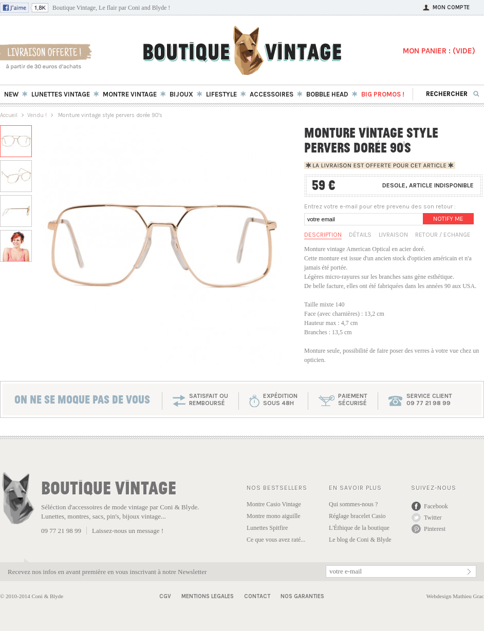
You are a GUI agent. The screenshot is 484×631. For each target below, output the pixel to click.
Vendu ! (37, 115)
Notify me (448, 218)
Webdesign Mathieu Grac (455, 596)
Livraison (393, 234)
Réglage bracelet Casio (357, 516)
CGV (165, 596)
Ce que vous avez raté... (276, 539)
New (11, 94)
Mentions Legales (207, 596)
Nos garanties (302, 596)
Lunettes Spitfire (267, 527)
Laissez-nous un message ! (127, 530)
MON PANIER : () (439, 50)
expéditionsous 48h (280, 399)
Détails (360, 234)
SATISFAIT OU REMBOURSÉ (208, 399)
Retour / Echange (443, 234)
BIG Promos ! (382, 94)
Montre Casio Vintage (274, 504)
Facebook (436, 506)
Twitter (432, 517)
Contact (257, 596)
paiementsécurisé (352, 399)
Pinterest (434, 528)
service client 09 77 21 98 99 (429, 399)
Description (323, 234)
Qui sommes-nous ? (353, 504)
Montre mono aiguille (274, 516)
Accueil (8, 115)
